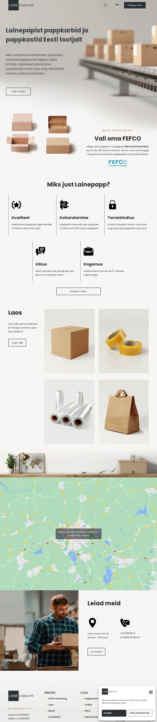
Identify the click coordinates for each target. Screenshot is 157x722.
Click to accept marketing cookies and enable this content (78, 533)
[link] (69, 341)
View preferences (140, 712)
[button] (150, 692)
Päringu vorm (134, 5)
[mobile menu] (105, 5)
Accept (107, 712)
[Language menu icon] (118, 5)
